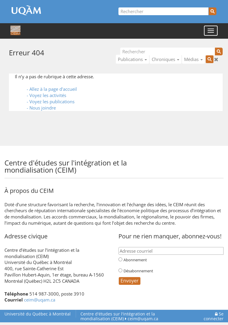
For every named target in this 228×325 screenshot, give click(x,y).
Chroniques (165, 59)
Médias (193, 59)
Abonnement (135, 259)
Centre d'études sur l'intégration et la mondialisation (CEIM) (117, 316)
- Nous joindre (41, 108)
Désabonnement (138, 271)
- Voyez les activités (46, 95)
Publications (132, 59)
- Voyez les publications (51, 101)
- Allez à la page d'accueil (52, 89)
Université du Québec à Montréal (37, 314)
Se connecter (214, 316)
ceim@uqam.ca (39, 300)
